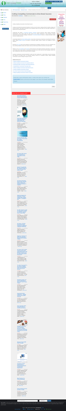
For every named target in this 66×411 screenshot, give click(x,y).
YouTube (27, 48)
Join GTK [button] (51, 1)
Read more (20, 128)
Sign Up (32, 409)
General (3, 12)
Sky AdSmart (21, 48)
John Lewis (19, 44)
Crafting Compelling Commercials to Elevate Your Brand (22, 72)
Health (3, 24)
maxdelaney (20, 15)
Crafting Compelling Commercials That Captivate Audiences (23, 62)
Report (53, 86)
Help (60, 1)
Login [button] (47, 1)
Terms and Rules (17, 409)
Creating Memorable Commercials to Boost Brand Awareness (23, 64)
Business (22, 93)
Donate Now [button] (48, 3)
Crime (3, 19)
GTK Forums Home (16, 9)
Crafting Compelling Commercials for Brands (21, 61)
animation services (21, 40)
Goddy (42, 407)
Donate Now (48, 409)
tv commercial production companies (29, 32)
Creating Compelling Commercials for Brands (21, 69)
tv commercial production (36, 34)
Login (28, 409)
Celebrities (4, 17)
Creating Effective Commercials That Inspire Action (22, 66)
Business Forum (24, 9)
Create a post (5, 28)
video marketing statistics (26, 39)
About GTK (56, 1)
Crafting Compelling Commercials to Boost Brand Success (23, 67)
